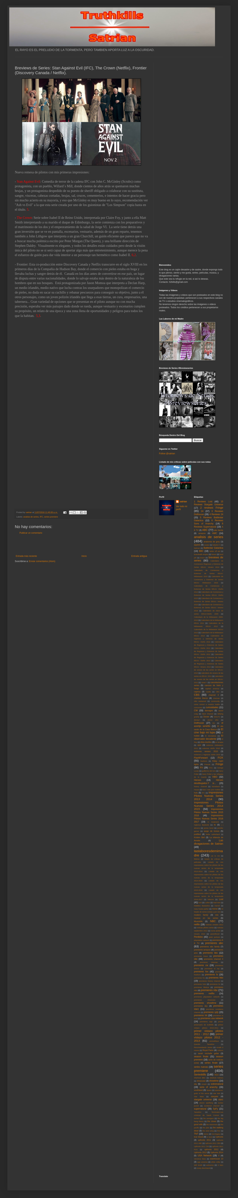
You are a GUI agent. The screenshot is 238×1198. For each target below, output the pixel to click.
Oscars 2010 (199, 934)
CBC (217, 692)
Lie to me (215, 856)
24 (202, 511)
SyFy (215, 1109)
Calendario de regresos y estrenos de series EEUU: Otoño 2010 (208, 639)
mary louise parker (201, 909)
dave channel (207, 714)
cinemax (216, 698)
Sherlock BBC (200, 1078)
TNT (196, 1134)
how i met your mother (211, 790)
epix (199, 745)
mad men (217, 903)
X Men (220, 1165)
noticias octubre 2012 (214, 925)
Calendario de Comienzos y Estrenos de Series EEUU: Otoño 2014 (208, 589)
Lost (221, 899)
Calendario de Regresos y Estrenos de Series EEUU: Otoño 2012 (208, 651)
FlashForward (201, 758)
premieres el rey (211, 969)
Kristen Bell (199, 837)
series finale (211, 1063)
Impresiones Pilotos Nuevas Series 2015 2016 (208, 812)
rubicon (220, 1050)
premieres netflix (204, 993)
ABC (205, 529)
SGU (216, 1075)
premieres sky (201, 1006)
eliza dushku (205, 742)
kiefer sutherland (213, 834)
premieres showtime (205, 1003)
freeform (204, 761)
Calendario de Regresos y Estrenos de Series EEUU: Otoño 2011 (208, 645)
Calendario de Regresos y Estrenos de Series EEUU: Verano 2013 (208, 664)
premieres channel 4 (213, 959)
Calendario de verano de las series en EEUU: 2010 (208, 670)
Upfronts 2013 (200, 1152)
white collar (215, 1162)
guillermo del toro (209, 771)
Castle (208, 692)
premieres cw (201, 965)
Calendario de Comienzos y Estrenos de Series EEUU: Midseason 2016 (208, 579)
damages (209, 710)
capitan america (212, 689)
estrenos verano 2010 (206, 751)
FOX (220, 757)
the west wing (208, 1131)
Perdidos (198, 937)
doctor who (213, 720)
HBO (214, 777)
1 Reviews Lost (203, 501)
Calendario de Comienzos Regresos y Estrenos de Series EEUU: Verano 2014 (208, 564)
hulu (196, 793)
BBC (201, 551)
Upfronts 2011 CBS (213, 1143)
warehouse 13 (216, 1159)
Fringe (219, 764)
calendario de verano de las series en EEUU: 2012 (208, 679)
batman (197, 548)
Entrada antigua (139, 556)
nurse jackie (215, 931)
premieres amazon (202, 950)
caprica (197, 692)
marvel (217, 906)
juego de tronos (211, 831)
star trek (216, 1093)
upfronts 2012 (211, 1149)
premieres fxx (199, 978)
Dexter (206, 717)
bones (213, 554)
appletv (197, 545)
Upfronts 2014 (217, 1152)
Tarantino (197, 1112)
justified (197, 834)
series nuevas (201, 1067)
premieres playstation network (207, 997)
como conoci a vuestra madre (207, 704)
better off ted (214, 551)
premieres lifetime (201, 987)
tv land (209, 1137)
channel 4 (214, 695)
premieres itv (215, 984)
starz (220, 1099)
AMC (214, 533)
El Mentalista (210, 736)
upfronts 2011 (204, 1140)
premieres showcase (205, 1000)
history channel (200, 786)
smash (204, 1084)
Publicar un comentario (30, 533)
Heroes (197, 780)
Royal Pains (208, 1050)
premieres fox (201, 971)
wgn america (202, 1162)
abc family (218, 530)
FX (201, 767)
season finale (201, 1056)
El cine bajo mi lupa (208, 731)
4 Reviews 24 (216, 514)
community (215, 701)
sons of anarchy (208, 1087)
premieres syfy (211, 1012)
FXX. (211, 768)
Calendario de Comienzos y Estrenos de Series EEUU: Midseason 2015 (208, 573)
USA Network (204, 1155)
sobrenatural (217, 1084)
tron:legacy (216, 1134)
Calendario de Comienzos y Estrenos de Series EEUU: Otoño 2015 (208, 595)
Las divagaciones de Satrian (208, 842)
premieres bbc (210, 953)
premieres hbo (216, 977)
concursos (198, 707)
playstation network (201, 940)
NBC (213, 921)
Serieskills (200, 1074)
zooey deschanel (203, 1168)
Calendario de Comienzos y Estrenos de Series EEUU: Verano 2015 (208, 601)
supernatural (200, 1109)
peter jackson (214, 937)
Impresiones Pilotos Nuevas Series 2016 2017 (208, 818)
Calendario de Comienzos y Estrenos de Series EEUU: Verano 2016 (208, 608)
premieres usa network (212, 1018)
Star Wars (199, 1096)
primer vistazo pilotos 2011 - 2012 (208, 1032)
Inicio (84, 556)
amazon (202, 533)
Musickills (198, 921)
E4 (214, 723)
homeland (216, 786)
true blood (198, 1137)
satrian (183, 501)
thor (218, 1131)
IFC (41, 517)
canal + (204, 682)
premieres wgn (206, 1022)
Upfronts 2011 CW (201, 1146)
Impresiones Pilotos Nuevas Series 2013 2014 (208, 796)
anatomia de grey (212, 541)
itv (215, 825)
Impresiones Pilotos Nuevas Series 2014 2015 (208, 806)
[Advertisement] (81, 544)
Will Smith (198, 1165)
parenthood (214, 934)
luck (200, 903)
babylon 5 (216, 545)
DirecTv (217, 717)
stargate (214, 1096)
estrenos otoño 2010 (211, 748)
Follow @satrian (167, 453)
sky (195, 1084)
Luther (207, 903)
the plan (206, 1128)
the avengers (208, 1118)
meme (215, 909)
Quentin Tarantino (204, 1044)
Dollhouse (199, 723)
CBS (197, 694)
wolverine (210, 1165)
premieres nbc (209, 990)
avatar (206, 545)
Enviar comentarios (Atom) (42, 561)
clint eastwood (200, 701)
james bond (209, 828)
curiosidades (212, 707)
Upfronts (219, 1137)
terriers (197, 1118)
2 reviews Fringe (211, 507)
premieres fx (211, 974)
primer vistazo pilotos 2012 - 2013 (208, 1037)
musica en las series (206, 918)
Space (208, 1090)
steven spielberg (206, 1103)
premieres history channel (209, 981)
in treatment (213, 822)
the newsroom (212, 1124)
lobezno (211, 899)
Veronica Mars (200, 1159)
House (196, 790)
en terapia (219, 742)
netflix (197, 924)
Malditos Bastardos (202, 906)
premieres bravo (201, 956)
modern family (201, 915)
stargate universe (203, 1099)
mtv (216, 915)
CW (196, 710)
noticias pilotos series (205, 928)
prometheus (214, 1041)
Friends (207, 764)
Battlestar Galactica (213, 548)
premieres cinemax (209, 962)
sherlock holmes (216, 1078)
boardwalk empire (201, 554)
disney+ (197, 720)
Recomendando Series (203, 1047)
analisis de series (31, 517)
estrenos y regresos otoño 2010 (207, 755)
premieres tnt (200, 1015)
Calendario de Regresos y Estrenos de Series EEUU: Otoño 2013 (208, 657)
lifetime (197, 859)
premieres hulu (200, 984)
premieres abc (214, 943)
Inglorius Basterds (201, 825)
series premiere (51, 517)
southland (198, 1090)
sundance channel (211, 1106)
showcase (201, 1081)
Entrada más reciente (26, 556)
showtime (214, 1081)
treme (206, 1134)
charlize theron (201, 698)
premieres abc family (210, 946)
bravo (202, 558)
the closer (211, 1121)
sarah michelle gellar (208, 1053)
